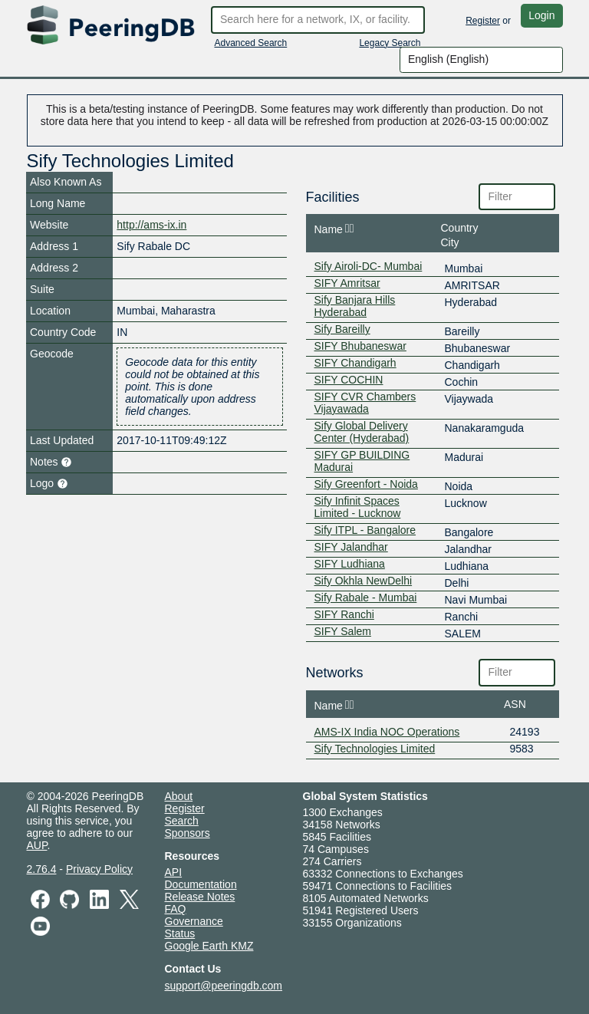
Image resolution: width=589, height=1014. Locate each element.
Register (483, 20)
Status (180, 933)
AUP (37, 845)
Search (182, 821)
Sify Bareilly (342, 329)
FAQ (175, 909)
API (174, 872)
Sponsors (187, 833)
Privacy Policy (99, 869)
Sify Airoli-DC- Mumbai (368, 266)
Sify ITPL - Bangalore (365, 530)
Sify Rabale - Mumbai (365, 597)
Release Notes (200, 897)
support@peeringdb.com (224, 985)
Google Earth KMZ (209, 946)
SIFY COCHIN (348, 380)
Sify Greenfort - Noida (366, 484)
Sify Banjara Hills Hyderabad (355, 306)
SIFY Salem (342, 631)
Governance (194, 921)
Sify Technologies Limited (375, 748)
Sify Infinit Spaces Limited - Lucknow (357, 507)
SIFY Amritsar (347, 283)
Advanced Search (251, 43)
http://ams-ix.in (151, 225)
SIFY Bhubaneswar (360, 346)
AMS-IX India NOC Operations (387, 732)
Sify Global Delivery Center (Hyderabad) (362, 432)
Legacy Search (389, 43)
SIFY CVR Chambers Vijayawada (365, 402)
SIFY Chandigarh (355, 363)
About (179, 796)
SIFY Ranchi (344, 614)
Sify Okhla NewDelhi (363, 580)
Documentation (201, 884)
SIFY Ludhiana (349, 564)
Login (541, 15)
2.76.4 (42, 869)
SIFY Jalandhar (351, 547)
